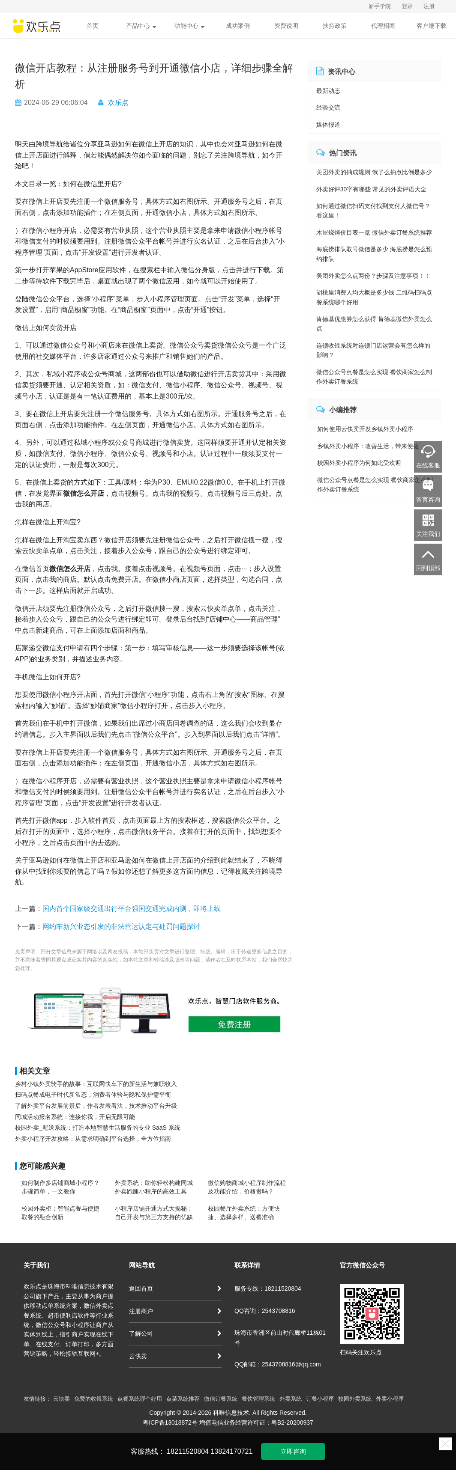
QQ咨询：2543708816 (264, 1310)
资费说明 (286, 25)
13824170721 (231, 1451)
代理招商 (383, 25)
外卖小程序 (390, 1399)
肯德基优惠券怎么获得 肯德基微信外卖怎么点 (374, 323)
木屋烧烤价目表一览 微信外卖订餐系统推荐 (374, 232)
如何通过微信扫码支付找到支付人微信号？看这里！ (373, 210)
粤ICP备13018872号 (170, 1422)
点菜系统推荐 (183, 1399)
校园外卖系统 (355, 1399)
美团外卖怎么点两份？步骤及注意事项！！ (373, 275)
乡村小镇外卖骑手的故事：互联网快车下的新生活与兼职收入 (96, 1083)
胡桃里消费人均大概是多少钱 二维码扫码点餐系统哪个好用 (374, 297)
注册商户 (175, 1311)
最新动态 (328, 90)
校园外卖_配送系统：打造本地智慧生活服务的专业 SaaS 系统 (97, 1127)
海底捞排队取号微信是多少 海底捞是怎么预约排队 (374, 254)
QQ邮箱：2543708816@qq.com (277, 1364)
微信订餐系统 (220, 1399)
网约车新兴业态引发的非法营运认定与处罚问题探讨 (121, 926)
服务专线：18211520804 (267, 1288)
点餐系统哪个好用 (139, 1399)
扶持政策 (335, 25)
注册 (429, 6)
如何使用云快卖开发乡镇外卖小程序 (365, 429)
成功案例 (238, 25)
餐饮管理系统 (258, 1399)
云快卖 (175, 1356)
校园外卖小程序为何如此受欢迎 (359, 462)
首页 (93, 25)
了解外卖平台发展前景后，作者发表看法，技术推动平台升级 (96, 1105)
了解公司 (175, 1333)
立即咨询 (293, 1451)
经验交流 (328, 107)
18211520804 (188, 1451)
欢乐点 (118, 102)
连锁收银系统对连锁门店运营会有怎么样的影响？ (373, 350)
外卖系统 (290, 1399)
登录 (407, 6)
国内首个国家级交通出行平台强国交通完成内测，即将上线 (131, 908)
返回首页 (175, 1288)
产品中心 (141, 26)
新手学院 (380, 6)
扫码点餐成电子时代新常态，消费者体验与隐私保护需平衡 (93, 1094)
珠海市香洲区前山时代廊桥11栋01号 (280, 1337)
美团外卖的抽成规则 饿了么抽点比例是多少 (374, 172)
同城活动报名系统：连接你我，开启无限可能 (75, 1116)
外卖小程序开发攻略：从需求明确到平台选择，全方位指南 (93, 1138)
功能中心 (189, 26)
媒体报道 (328, 124)
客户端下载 (432, 25)
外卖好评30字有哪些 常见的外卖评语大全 (371, 189)
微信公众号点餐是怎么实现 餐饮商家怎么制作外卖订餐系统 (374, 377)
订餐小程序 (320, 1399)
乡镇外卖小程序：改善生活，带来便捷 (368, 446)
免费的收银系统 (93, 1399)
